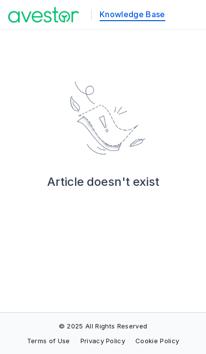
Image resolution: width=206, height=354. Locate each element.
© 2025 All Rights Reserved (103, 326)
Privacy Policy (102, 341)
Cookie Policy (157, 341)
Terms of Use (48, 341)
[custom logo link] (43, 15)
